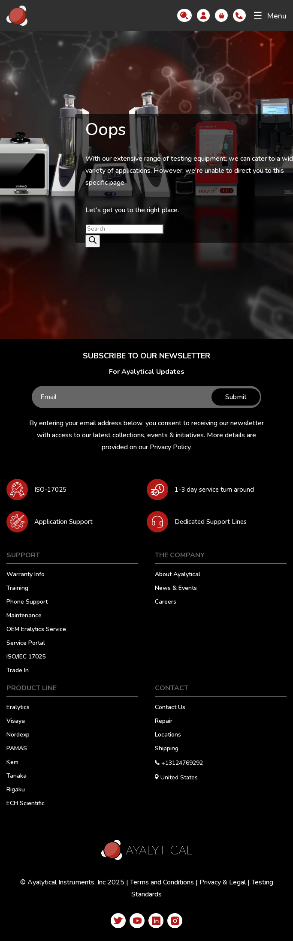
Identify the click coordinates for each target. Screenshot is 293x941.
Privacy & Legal (222, 882)
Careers (165, 602)
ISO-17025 (50, 489)
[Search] (92, 241)
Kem (12, 762)
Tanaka (16, 776)
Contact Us (170, 707)
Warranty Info (25, 574)
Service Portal (25, 643)
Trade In (17, 670)
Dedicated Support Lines (211, 521)
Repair (163, 721)
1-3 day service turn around (214, 489)
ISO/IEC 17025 (25, 657)
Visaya (15, 721)
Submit (234, 397)
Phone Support (27, 602)
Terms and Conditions (162, 882)
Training (17, 588)
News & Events (176, 588)
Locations (168, 735)
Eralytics (18, 707)
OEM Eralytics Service (36, 629)
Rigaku (15, 790)
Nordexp (18, 735)
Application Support (63, 521)
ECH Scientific (25, 803)
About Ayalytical (177, 574)
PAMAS (16, 749)
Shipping (166, 749)
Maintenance (24, 616)
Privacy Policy (170, 447)
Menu (270, 16)
